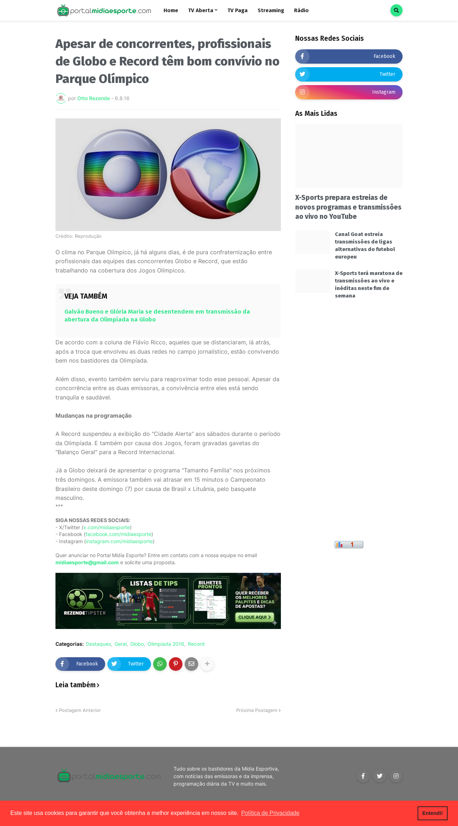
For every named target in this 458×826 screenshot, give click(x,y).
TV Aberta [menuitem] (200, 10)
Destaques (98, 643)
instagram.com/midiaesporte (119, 541)
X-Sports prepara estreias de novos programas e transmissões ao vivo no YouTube (348, 207)
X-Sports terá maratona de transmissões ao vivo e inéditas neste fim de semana (369, 284)
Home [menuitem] (171, 10)
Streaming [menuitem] (271, 10)
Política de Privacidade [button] (270, 813)
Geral (120, 643)
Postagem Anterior (80, 710)
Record (196, 643)
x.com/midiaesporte (106, 527)
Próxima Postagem (256, 710)
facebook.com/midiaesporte (118, 534)
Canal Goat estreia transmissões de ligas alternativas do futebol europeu (365, 245)
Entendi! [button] (432, 813)
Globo (137, 643)
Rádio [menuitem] (301, 10)
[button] (396, 10)
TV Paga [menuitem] (238, 10)
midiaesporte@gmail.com (87, 562)
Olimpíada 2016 (165, 643)
